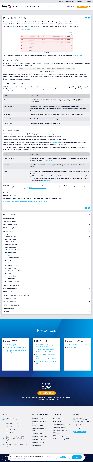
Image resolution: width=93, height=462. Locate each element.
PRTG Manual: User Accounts (37, 188)
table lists (14, 27)
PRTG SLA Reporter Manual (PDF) (45, 349)
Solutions (24, 6)
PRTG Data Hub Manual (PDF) (44, 352)
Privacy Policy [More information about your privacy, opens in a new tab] (25, 458)
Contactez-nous (69, 1)
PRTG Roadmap (71, 347)
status (68, 22)
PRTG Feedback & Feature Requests (77, 345)
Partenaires (48, 6)
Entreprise (60, 1)
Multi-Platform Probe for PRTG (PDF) (15, 347)
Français (88, 1)
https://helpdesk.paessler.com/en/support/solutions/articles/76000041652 (26, 201)
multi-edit (49, 160)
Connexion (79, 1)
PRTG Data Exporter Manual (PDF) (46, 359)
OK (77, 457)
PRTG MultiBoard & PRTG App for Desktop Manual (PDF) (45, 345)
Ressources (38, 6)
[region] (46, 457)
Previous (86, 18)
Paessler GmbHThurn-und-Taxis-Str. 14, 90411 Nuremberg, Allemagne (81, 419)
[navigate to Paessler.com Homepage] (6, 6)
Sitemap (85, 456)
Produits (16, 6)
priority (37, 27)
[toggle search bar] (90, 6)
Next (89, 18)
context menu (56, 142)
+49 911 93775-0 (78, 428)
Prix (31, 6)
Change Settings (63, 457)
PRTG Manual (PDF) (11, 345)
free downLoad (46, 393)
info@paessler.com (78, 425)
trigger (50, 134)
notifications (61, 134)
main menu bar (77, 55)
